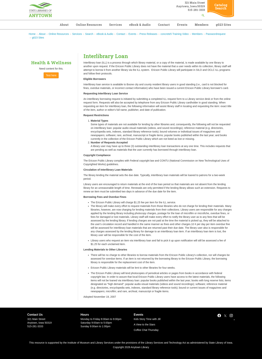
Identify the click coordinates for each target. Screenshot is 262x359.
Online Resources (89, 24)
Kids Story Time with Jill (147, 319)
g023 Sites (223, 24)
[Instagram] (231, 316)
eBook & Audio (140, 24)
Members (202, 24)
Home (32, 33)
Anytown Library (140, 347)
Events (182, 24)
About (64, 24)
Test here (51, 75)
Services (115, 24)
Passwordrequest (215, 33)
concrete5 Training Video (174, 33)
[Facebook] (219, 316)
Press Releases (148, 33)
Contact (164, 24)
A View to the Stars (144, 324)
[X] (225, 316)
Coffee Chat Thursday (146, 330)
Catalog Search (220, 6)
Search (89, 33)
